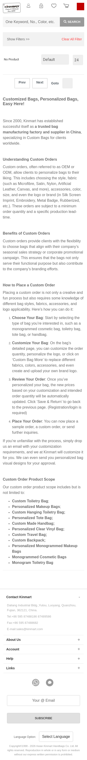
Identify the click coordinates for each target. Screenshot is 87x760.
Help (9, 658)
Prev (22, 82)
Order (66, 8)
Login (41, 8)
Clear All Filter (72, 39)
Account (12, 649)
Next (39, 82)
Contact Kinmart (19, 597)
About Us (13, 640)
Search (70, 21)
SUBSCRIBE (43, 718)
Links (10, 668)
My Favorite (53, 8)
